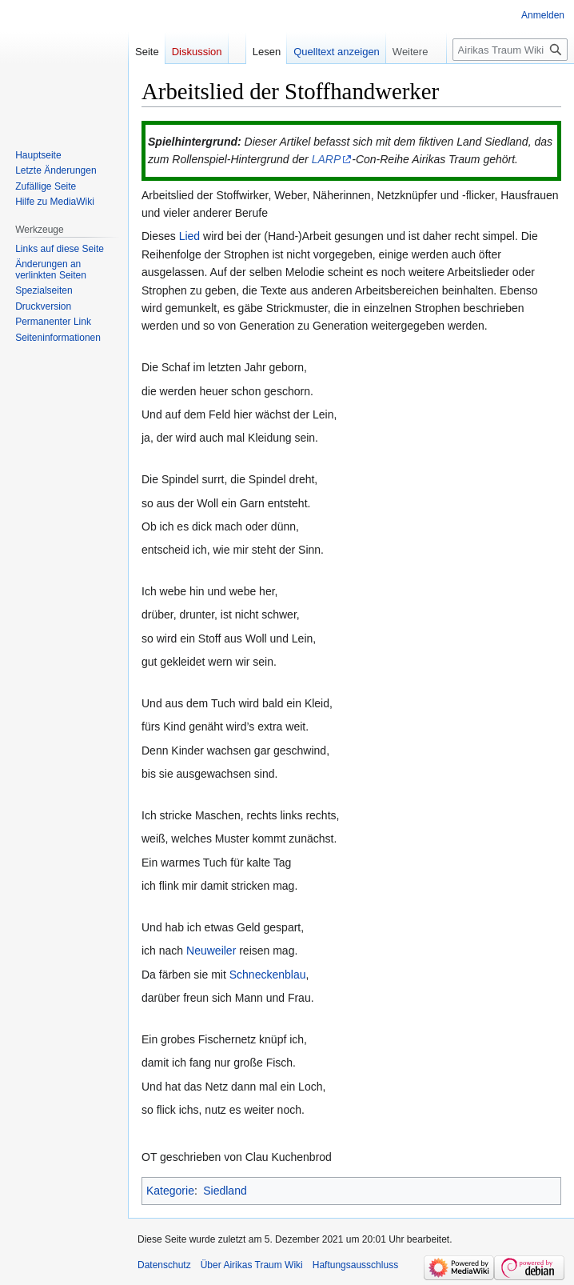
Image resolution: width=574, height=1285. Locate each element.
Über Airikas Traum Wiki (252, 1265)
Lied (189, 236)
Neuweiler (211, 950)
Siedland (225, 1190)
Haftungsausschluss (355, 1265)
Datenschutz (164, 1265)
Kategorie (170, 1190)
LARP (326, 159)
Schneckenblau (267, 974)
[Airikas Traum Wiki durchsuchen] (510, 49)
